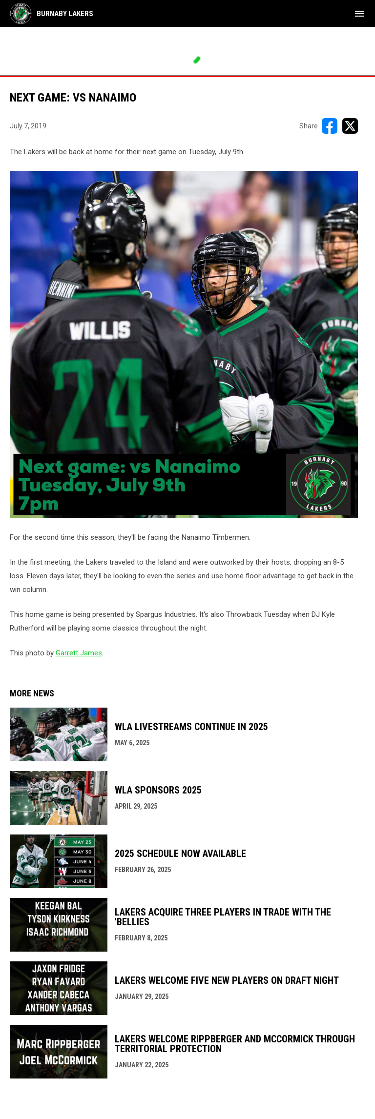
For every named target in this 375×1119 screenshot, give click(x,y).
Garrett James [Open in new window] (79, 653)
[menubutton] (359, 14)
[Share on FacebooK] (329, 126)
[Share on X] (350, 126)
